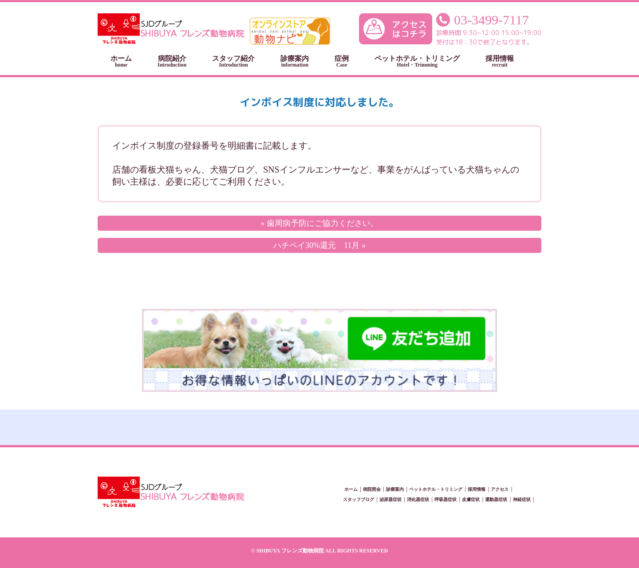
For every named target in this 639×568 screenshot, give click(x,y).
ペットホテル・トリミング (417, 61)
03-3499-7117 (491, 19)
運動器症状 (496, 499)
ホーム (121, 61)
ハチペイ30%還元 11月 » (319, 245)
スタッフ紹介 (233, 61)
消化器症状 (418, 499)
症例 (342, 61)
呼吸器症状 (445, 499)
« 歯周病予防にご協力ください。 (319, 223)
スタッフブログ (358, 499)
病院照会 (372, 489)
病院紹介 (172, 61)
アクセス (500, 489)
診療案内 (294, 61)
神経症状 (522, 499)
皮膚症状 (471, 499)
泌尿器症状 (390, 499)
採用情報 (499, 61)
